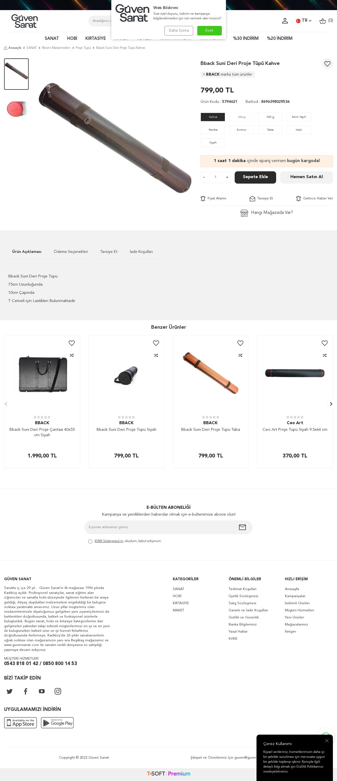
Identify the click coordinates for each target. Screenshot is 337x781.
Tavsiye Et (261, 198)
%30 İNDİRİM (246, 39)
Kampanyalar (295, 596)
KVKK (233, 639)
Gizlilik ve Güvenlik (244, 617)
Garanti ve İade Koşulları (248, 610)
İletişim (290, 631)
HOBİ (72, 39)
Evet (209, 30)
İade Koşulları (141, 252)
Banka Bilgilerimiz (243, 624)
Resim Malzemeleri (56, 48)
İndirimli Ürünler (297, 603)
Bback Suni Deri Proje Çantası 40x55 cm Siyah (42, 432)
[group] (114, 136)
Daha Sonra (179, 30)
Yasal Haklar (238, 631)
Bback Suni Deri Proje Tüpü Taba (210, 430)
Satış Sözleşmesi (242, 603)
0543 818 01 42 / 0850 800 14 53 (40, 664)
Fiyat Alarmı (213, 198)
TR (303, 21)
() (326, 21)
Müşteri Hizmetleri (299, 610)
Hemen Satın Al (306, 177)
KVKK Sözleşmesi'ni (109, 541)
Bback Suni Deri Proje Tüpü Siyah (126, 430)
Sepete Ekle (255, 177)
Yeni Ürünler (294, 617)
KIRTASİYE (95, 39)
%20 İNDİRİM (280, 39)
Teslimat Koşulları (243, 589)
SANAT (52, 39)
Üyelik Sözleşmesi (243, 596)
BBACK (227, 74)
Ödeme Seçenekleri (71, 252)
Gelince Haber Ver (314, 198)
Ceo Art (295, 423)
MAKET (178, 610)
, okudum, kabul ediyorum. (125, 542)
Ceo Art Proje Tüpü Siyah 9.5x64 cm (295, 430)
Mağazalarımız (296, 624)
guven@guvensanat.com (254, 757)
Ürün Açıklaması (26, 252)
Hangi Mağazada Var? (266, 213)
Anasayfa (12, 48)
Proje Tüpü (83, 48)
